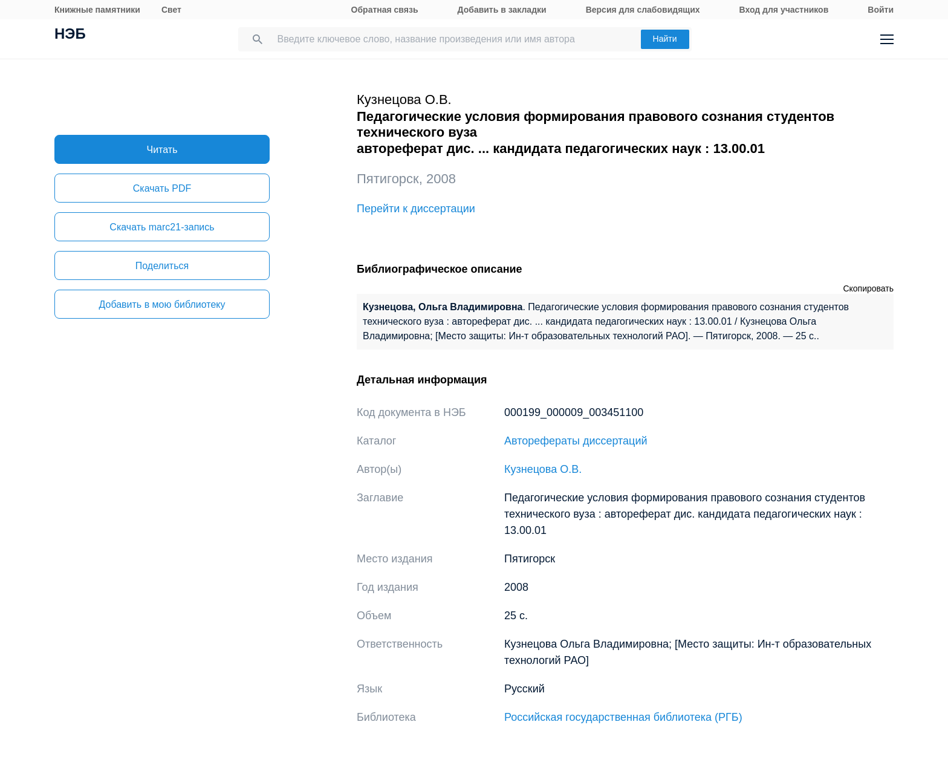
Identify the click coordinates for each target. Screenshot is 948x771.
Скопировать (868, 288)
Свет (171, 10)
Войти (881, 10)
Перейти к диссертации (416, 209)
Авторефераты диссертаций (576, 441)
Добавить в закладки (502, 10)
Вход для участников (784, 10)
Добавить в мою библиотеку (162, 304)
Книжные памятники (97, 10)
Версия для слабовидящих (643, 10)
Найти (665, 39)
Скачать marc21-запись (161, 227)
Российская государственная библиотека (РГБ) (623, 717)
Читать (162, 150)
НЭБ (70, 35)
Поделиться (162, 266)
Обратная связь (384, 10)
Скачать (162, 188)
